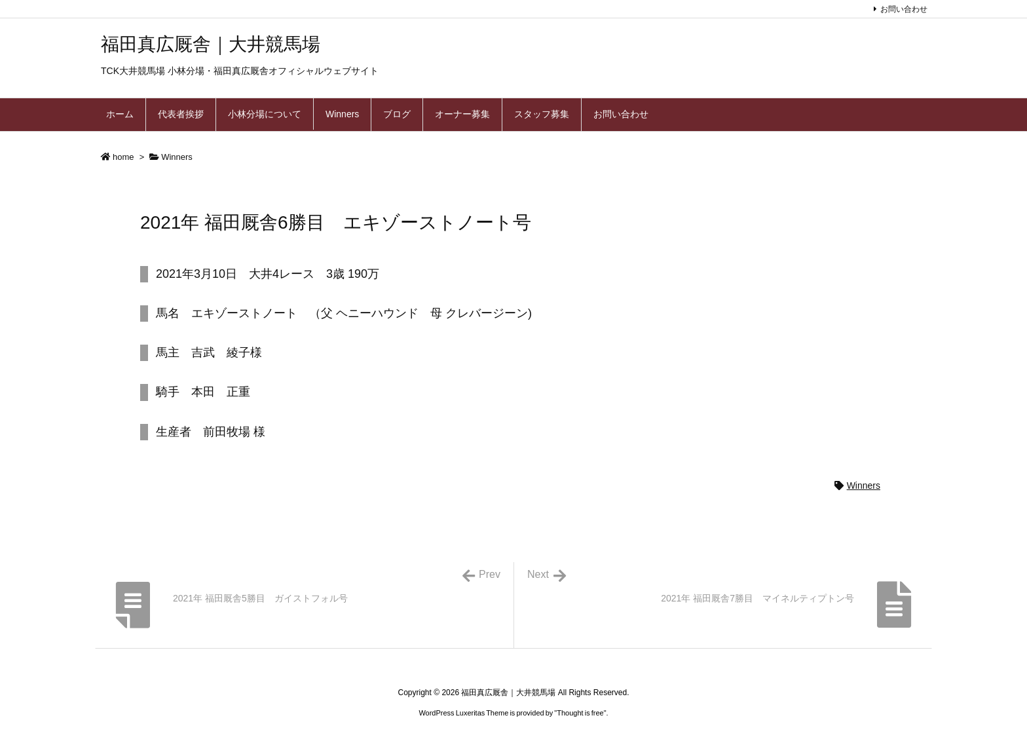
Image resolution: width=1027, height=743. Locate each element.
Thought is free (580, 713)
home (123, 157)
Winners (177, 157)
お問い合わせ (903, 9)
